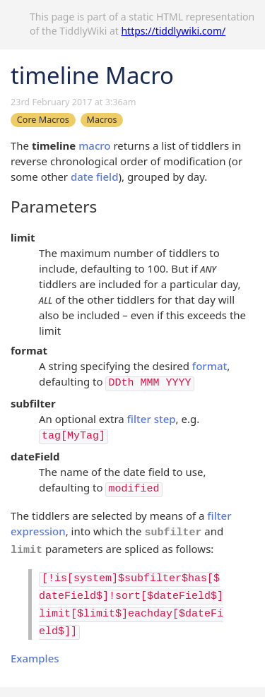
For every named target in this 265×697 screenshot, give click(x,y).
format (209, 366)
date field (95, 176)
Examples (35, 658)
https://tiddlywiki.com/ (173, 30)
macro (94, 145)
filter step (151, 419)
